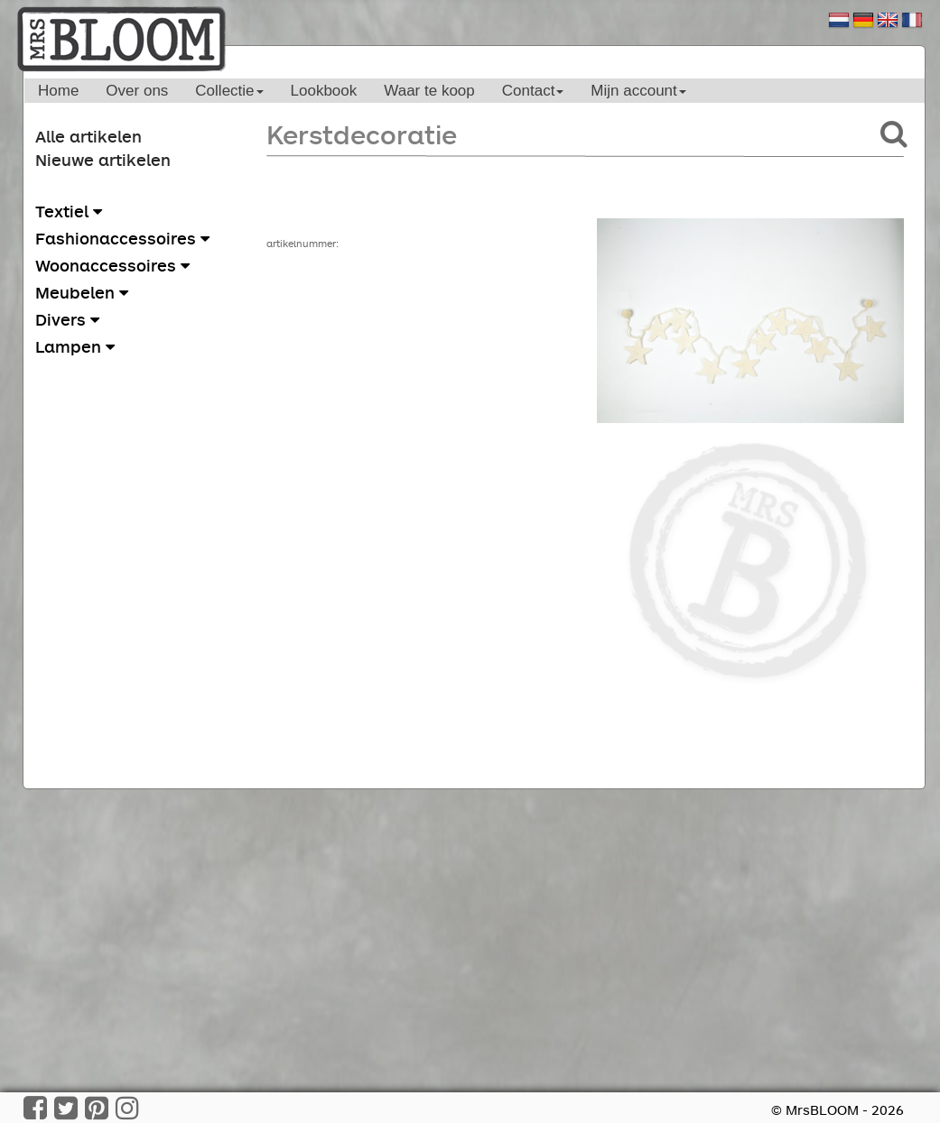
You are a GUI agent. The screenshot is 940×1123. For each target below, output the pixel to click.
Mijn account (638, 90)
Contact (533, 90)
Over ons (137, 90)
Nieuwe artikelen (103, 160)
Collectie (229, 90)
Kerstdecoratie (361, 134)
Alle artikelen (88, 136)
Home (58, 90)
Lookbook (324, 90)
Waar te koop (429, 90)
